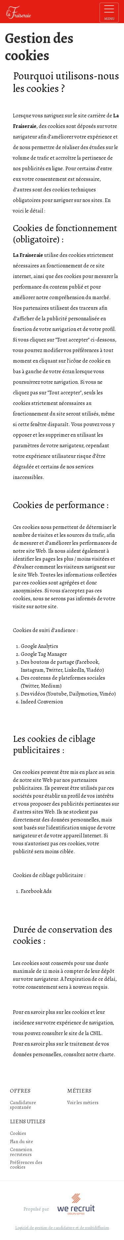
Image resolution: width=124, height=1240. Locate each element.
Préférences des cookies (26, 1164)
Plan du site (21, 1141)
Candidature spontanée (23, 1104)
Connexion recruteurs (21, 1151)
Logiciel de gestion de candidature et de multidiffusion (62, 1228)
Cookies (18, 1133)
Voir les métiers (83, 1102)
